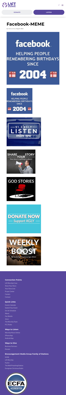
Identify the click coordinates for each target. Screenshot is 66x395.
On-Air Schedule (10, 311)
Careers (7, 294)
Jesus (7, 319)
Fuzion (7, 363)
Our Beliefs (9, 316)
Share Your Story (10, 286)
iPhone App (9, 335)
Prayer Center (9, 291)
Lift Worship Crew (11, 283)
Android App (9, 338)
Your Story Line (10, 288)
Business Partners (11, 346)
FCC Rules (8, 324)
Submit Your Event (11, 308)
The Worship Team (11, 322)
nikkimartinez (11, 28)
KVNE (7, 357)
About (7, 313)
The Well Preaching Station (14, 365)
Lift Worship (9, 360)
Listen (49, 12)
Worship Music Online (12, 333)
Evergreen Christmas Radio (14, 368)
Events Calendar (10, 305)
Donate (17, 12)
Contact (7, 297)
